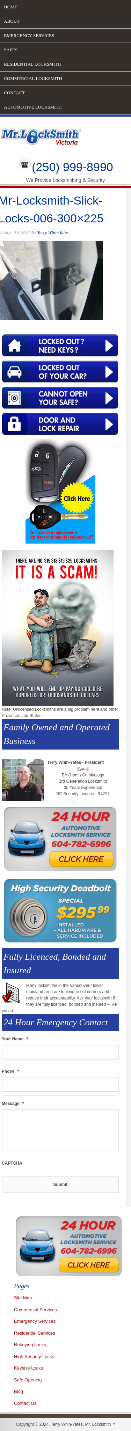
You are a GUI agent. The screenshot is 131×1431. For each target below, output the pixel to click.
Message (13, 1103)
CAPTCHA (12, 1163)
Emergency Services (29, 35)
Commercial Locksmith (33, 78)
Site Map (23, 1297)
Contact (14, 92)
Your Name (15, 1039)
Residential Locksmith (32, 64)
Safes (10, 49)
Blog (18, 1391)
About (12, 21)
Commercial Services (35, 1309)
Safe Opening (28, 1379)
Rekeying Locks (30, 1344)
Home (10, 6)
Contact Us (25, 1403)
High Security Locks (34, 1356)
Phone (10, 1071)
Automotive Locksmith (33, 107)
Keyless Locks (28, 1368)
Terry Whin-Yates (53, 232)
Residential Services (34, 1333)
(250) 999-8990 (72, 167)
